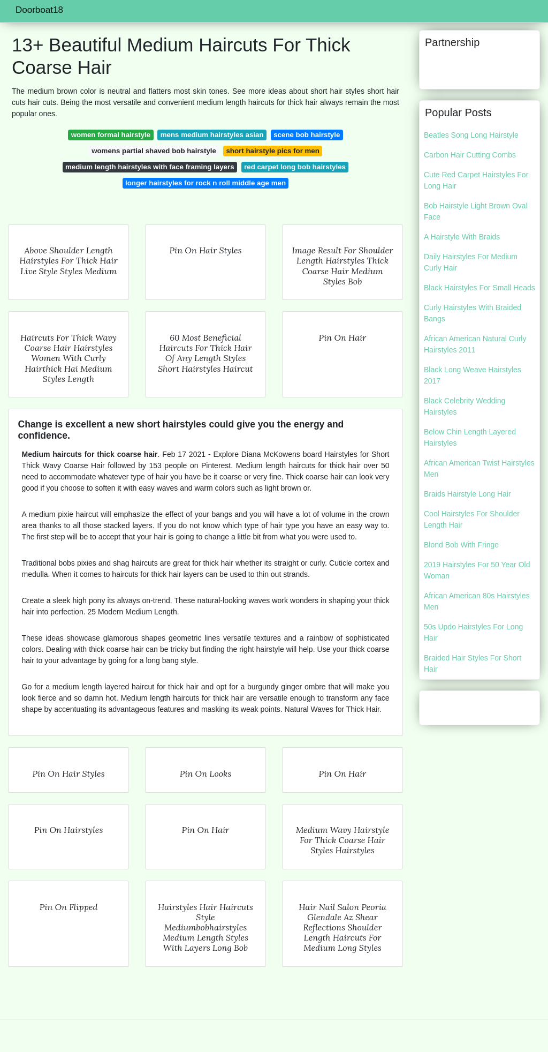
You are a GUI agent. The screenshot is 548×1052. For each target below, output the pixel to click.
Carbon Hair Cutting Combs (470, 155)
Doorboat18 (39, 10)
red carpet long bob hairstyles (295, 167)
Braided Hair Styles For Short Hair (472, 663)
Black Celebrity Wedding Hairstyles (464, 406)
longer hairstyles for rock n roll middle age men (205, 183)
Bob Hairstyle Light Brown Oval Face (476, 211)
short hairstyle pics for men (272, 151)
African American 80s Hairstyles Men (477, 601)
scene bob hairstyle (306, 135)
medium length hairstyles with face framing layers (149, 167)
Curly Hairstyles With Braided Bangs (472, 313)
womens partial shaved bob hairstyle (154, 151)
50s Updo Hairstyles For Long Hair (473, 632)
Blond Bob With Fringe (461, 544)
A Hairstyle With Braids (462, 236)
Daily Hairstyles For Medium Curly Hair (470, 262)
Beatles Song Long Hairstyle (471, 135)
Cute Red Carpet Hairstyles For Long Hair (476, 180)
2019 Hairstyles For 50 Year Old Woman (477, 570)
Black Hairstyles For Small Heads (479, 287)
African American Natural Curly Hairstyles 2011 (475, 344)
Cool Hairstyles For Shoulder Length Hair (472, 519)
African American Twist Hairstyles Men (479, 468)
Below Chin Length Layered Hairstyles (470, 437)
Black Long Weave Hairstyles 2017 (472, 375)
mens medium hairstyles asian (212, 135)
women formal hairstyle (111, 135)
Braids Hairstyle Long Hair (467, 494)
